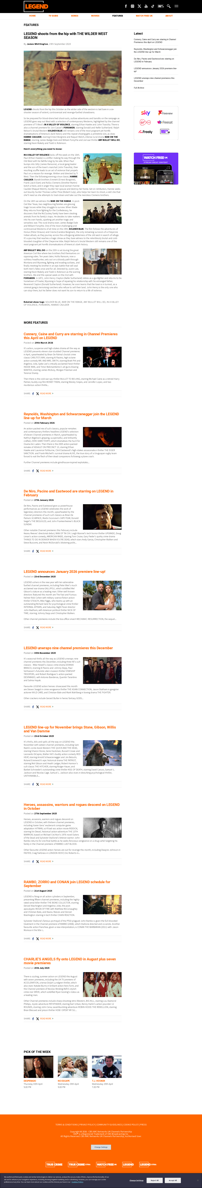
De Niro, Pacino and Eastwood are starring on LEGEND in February (68, 493)
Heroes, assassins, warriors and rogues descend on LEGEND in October (72, 806)
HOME (32, 15)
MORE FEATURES (36, 322)
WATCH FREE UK (144, 15)
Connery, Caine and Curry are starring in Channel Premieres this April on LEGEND (70, 336)
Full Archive (139, 87)
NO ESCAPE (64, 1081)
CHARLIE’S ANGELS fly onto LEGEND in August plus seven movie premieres (70, 961)
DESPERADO (30, 1081)
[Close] (198, 1180)
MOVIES (95, 15)
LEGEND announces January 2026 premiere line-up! (64, 571)
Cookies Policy (77, 1182)
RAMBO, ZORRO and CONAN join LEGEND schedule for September (67, 884)
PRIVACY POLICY (87, 1124)
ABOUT (169, 15)
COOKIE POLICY (131, 1124)
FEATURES (117, 15)
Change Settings (101, 1147)
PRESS (143, 1124)
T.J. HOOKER (98, 1081)
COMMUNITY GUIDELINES (109, 1124)
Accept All (173, 1180)
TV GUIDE (53, 15)
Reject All (155, 1180)
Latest (138, 33)
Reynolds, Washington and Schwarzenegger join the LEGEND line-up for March (71, 416)
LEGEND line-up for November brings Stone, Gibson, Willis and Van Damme (70, 729)
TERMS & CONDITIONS (66, 1124)
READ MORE (46, 393)
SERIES (74, 15)
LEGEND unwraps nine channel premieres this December (68, 648)
